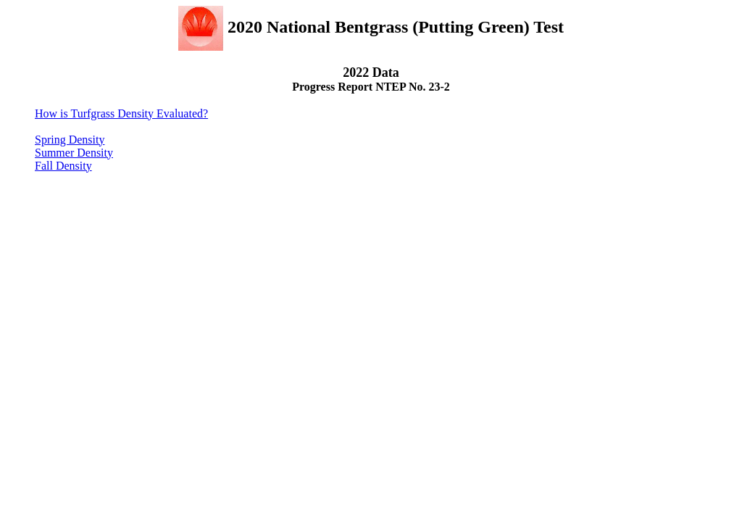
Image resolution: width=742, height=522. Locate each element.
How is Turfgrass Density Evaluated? (121, 113)
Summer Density (74, 152)
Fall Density (63, 166)
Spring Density (69, 139)
